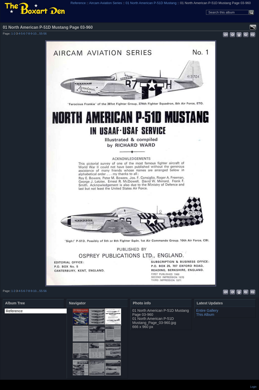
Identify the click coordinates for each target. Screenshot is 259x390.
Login (253, 386)
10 (34, 33)
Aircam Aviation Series (105, 3)
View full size (253, 27)
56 (45, 33)
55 (41, 33)
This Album (205, 315)
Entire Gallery (207, 310)
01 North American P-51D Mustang (151, 3)
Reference (78, 3)
